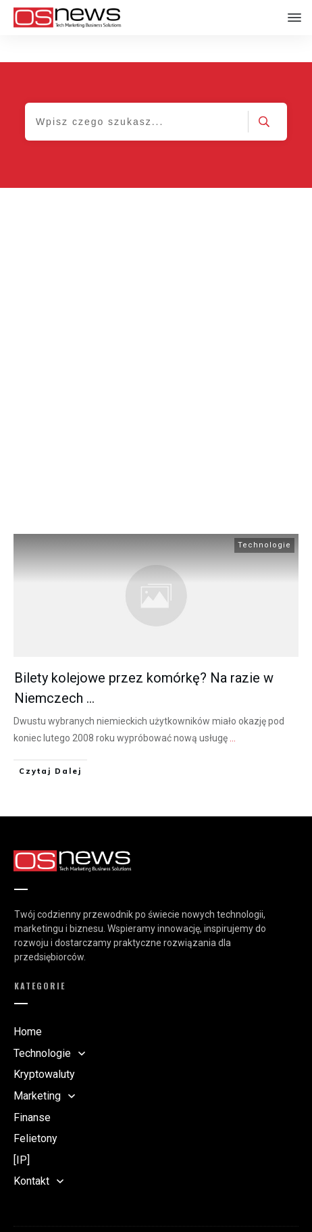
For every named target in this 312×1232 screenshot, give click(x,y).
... (233, 711)
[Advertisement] (156, 324)
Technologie (264, 518)
